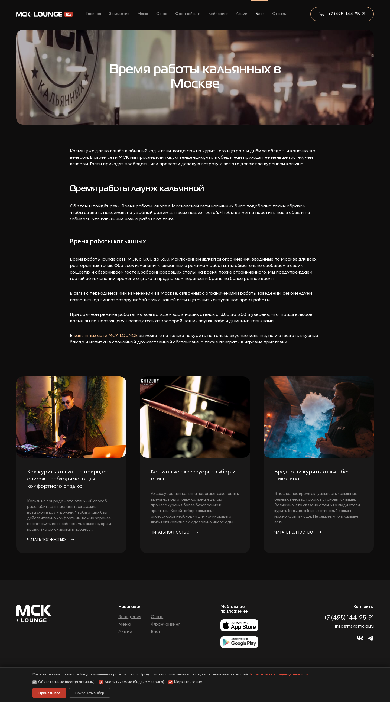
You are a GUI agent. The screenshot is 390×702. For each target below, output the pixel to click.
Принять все (49, 693)
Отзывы (279, 14)
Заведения (119, 14)
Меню (142, 14)
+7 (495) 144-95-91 (346, 14)
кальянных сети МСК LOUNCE (106, 335)
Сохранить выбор (89, 693)
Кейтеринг (218, 14)
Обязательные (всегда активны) (63, 682)
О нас (161, 14)
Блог (259, 14)
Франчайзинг (187, 14)
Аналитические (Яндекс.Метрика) (131, 682)
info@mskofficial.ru (354, 626)
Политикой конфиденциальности (278, 674)
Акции (241, 14)
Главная (93, 14)
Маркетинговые (185, 682)
